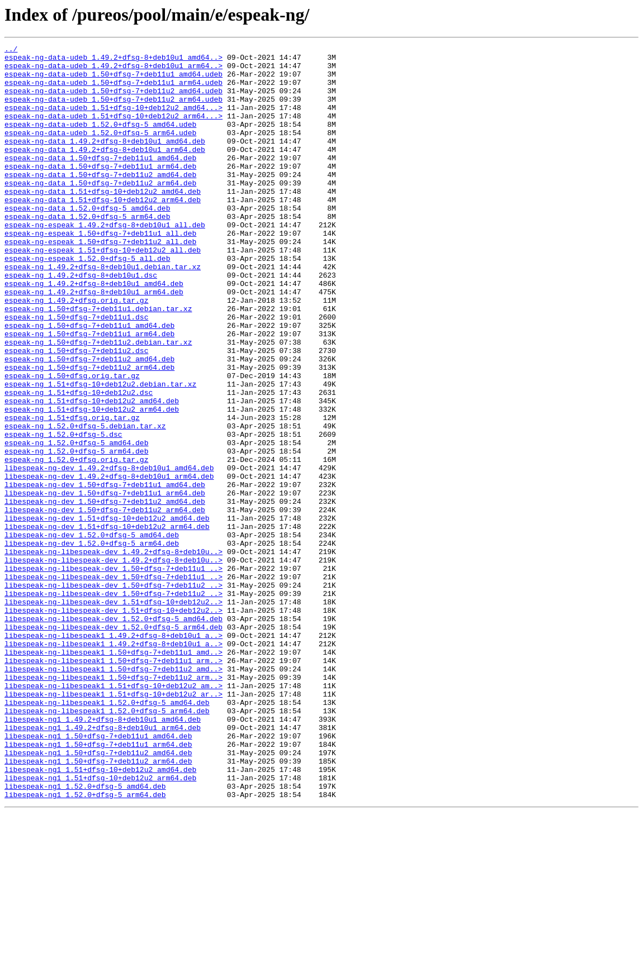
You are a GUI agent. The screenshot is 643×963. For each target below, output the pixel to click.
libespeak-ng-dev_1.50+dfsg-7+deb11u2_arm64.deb (104, 603)
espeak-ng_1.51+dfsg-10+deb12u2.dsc (78, 462)
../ (10, 50)
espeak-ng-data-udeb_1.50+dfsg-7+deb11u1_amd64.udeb (113, 80)
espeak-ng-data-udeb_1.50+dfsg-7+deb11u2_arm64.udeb (113, 111)
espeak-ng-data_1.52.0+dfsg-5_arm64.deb (87, 251)
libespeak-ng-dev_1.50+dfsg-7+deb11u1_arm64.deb (104, 583)
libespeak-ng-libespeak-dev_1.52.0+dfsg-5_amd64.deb (113, 734)
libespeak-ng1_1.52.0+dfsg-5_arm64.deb (85, 945)
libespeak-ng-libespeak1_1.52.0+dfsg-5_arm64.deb (107, 845)
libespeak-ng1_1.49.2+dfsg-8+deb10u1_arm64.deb (102, 865)
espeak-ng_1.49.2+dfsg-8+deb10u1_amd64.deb (93, 332)
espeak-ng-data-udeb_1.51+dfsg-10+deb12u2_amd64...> (113, 121)
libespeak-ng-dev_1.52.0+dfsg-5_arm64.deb (91, 643)
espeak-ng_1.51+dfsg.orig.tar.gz (72, 493)
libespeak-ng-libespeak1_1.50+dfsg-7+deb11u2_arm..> (113, 804)
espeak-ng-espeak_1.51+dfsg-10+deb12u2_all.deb (102, 292)
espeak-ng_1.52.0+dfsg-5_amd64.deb (76, 523)
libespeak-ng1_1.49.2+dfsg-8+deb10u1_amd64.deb (102, 855)
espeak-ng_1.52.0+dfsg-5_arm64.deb (76, 533)
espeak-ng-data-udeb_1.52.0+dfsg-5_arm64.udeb (100, 151)
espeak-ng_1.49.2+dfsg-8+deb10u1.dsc (80, 322)
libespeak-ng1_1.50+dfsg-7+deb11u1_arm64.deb (98, 885)
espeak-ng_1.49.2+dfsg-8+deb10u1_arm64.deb (93, 342)
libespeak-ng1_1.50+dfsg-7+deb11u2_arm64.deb (98, 905)
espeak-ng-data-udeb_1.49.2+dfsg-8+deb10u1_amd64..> (113, 60)
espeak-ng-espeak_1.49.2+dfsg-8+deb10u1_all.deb (104, 261)
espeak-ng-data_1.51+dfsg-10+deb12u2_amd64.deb (102, 221)
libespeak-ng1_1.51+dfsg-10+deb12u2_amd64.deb (100, 915)
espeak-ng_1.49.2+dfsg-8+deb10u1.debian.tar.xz (102, 312)
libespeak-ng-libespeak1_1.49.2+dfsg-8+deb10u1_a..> (113, 754)
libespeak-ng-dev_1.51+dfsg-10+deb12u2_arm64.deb (107, 623)
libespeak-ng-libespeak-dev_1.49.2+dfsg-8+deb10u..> (113, 654)
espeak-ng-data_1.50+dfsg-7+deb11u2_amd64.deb (100, 201)
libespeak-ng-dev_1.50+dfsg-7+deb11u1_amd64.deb (104, 573)
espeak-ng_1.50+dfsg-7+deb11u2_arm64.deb (89, 432)
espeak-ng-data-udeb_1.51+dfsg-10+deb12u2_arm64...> (113, 131)
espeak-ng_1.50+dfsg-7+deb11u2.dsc (76, 412)
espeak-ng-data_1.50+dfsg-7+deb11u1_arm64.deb (100, 191)
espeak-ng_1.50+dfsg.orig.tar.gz (72, 442)
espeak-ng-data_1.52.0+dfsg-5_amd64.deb (87, 241)
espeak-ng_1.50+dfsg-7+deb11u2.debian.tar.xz (98, 402)
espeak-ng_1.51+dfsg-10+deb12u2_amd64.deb (91, 473)
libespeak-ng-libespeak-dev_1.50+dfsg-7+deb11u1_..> (113, 674)
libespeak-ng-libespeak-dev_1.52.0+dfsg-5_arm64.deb (113, 744)
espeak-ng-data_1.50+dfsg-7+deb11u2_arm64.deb (100, 211)
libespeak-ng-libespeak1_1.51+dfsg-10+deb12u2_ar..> (113, 824)
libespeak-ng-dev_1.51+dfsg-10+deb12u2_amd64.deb (107, 613)
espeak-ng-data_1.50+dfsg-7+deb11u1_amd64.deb (100, 181)
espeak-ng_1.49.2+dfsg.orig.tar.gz (76, 352)
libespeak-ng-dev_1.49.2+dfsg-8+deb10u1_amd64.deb (109, 553)
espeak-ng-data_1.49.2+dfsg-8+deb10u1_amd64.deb (104, 161)
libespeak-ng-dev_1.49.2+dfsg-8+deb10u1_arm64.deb (109, 563)
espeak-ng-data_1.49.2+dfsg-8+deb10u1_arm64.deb (104, 171)
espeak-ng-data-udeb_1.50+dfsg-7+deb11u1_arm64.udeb (113, 90)
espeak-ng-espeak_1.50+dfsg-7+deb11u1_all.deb (100, 271)
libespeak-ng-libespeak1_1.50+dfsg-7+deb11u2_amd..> (113, 794)
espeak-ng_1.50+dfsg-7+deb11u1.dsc (76, 372)
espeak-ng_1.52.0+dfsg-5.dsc (63, 513)
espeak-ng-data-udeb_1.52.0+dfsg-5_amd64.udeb (100, 141)
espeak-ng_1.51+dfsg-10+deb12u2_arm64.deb (91, 483)
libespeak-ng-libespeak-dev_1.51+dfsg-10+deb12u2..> (113, 714)
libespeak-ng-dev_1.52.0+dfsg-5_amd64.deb (91, 633)
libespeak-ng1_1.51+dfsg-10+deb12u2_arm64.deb (100, 925)
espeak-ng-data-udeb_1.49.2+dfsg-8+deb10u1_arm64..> (113, 70)
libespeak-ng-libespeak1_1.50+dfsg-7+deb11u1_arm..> (113, 784)
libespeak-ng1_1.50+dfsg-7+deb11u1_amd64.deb (98, 875)
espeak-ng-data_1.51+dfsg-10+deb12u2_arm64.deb (102, 231)
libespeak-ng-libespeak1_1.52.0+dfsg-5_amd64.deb (107, 834)
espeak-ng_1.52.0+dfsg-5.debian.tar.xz (85, 503)
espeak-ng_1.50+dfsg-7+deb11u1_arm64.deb (89, 392)
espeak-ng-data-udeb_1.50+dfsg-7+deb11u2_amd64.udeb (113, 101)
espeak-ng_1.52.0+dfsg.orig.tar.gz (76, 543)
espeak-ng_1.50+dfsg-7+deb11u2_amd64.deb (89, 422)
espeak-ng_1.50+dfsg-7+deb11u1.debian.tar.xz (98, 362)
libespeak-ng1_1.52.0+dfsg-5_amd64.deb (85, 935)
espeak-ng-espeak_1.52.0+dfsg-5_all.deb (87, 302)
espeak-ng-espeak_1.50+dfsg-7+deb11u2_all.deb (100, 281)
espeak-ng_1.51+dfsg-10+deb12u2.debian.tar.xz (100, 452)
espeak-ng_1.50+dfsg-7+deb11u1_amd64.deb (89, 382)
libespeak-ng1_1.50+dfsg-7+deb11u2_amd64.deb (98, 895)
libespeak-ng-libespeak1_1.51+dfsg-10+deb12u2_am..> (113, 814)
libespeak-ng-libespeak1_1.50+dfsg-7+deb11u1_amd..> (113, 774)
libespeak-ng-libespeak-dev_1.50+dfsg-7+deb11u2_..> (113, 694)
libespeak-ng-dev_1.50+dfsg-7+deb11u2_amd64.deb (104, 593)
